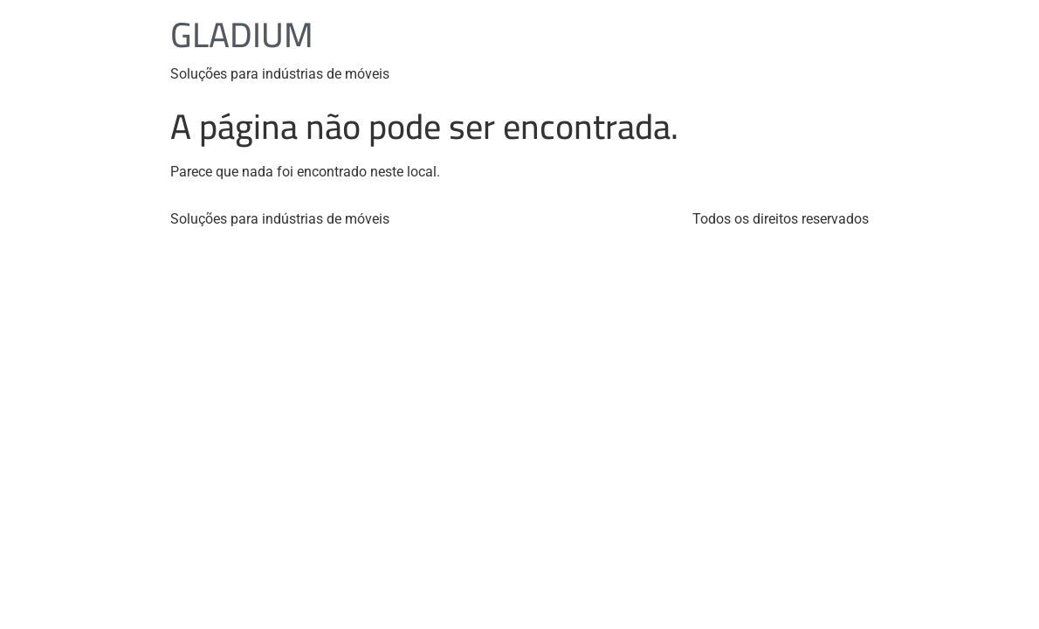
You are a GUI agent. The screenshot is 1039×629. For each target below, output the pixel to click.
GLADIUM (241, 34)
